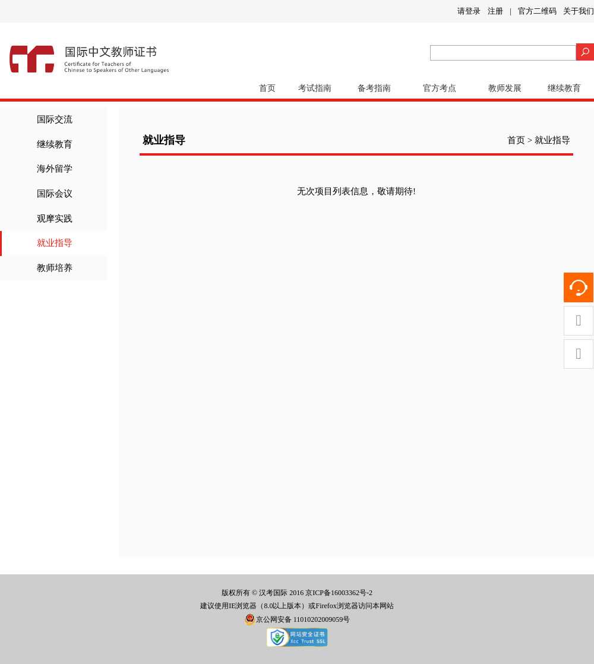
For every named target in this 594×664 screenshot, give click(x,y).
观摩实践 (54, 218)
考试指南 (314, 88)
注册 (495, 11)
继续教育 (564, 88)
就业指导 (54, 243)
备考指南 (374, 88)
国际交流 (54, 119)
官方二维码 (537, 11)
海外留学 (54, 168)
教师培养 (54, 268)
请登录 (469, 11)
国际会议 (54, 193)
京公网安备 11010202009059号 (297, 619)
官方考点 (439, 88)
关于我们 (578, 11)
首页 (267, 88)
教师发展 (505, 88)
